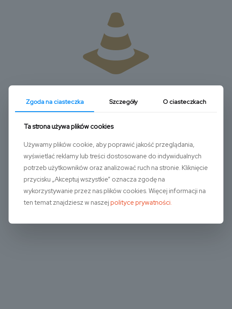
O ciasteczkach (184, 102)
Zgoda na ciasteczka (55, 102)
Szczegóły (123, 102)
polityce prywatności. (141, 202)
